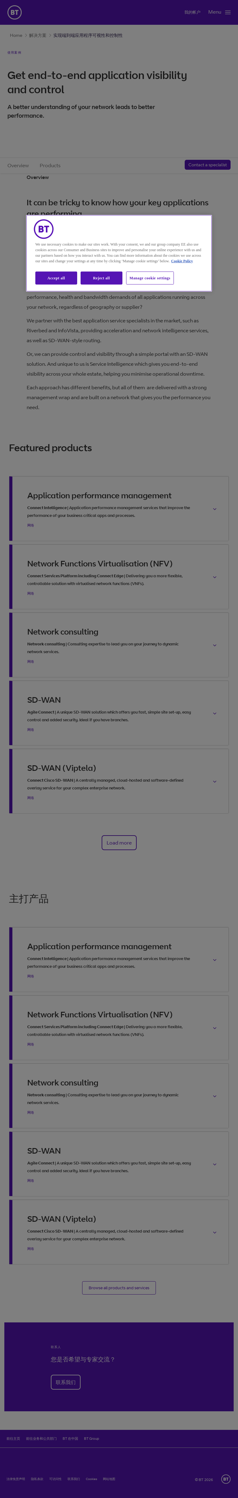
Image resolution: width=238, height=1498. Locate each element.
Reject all (101, 278)
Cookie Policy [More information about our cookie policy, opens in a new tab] (182, 261)
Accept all (56, 278)
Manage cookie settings (150, 278)
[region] (119, 253)
